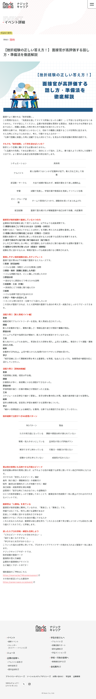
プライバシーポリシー (14, 676)
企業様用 (76, 676)
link (14, 4)
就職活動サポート (59, 645)
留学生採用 (12, 669)
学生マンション (58, 652)
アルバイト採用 (14, 662)
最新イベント (13, 641)
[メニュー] (91, 4)
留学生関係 (56, 649)
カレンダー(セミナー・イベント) (16, 646)
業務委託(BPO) (58, 661)
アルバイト (56, 641)
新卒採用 (11, 665)
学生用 (68, 676)
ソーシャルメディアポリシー (38, 676)
